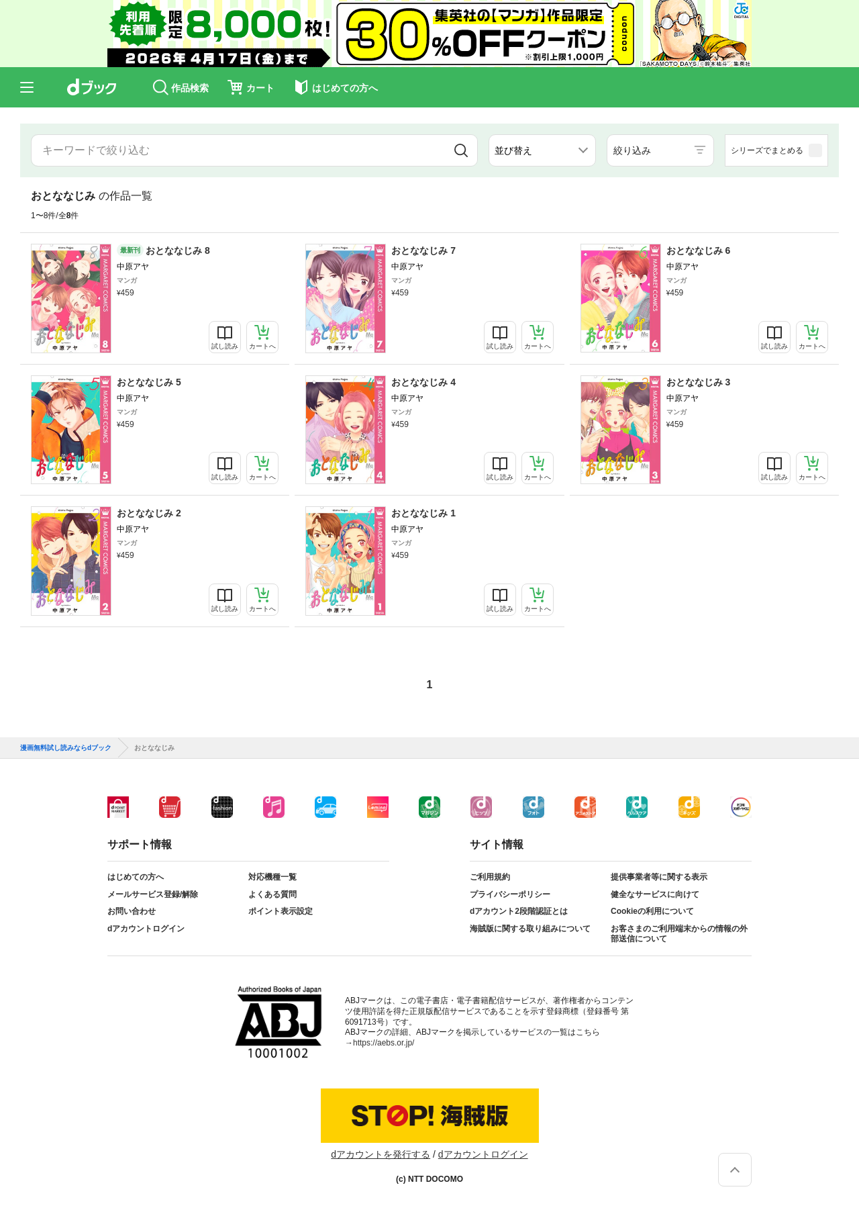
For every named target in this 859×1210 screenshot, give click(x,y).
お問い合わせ (131, 911)
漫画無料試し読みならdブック (65, 748)
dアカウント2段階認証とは (519, 911)
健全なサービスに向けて (655, 894)
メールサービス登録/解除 (152, 894)
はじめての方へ (135, 877)
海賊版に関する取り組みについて (530, 928)
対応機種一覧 (272, 877)
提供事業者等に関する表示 (659, 877)
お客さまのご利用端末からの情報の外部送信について (679, 934)
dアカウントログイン (146, 928)
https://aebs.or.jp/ (383, 1043)
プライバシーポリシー (510, 894)
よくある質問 (272, 894)
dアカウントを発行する (380, 1154)
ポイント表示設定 (280, 911)
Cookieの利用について (652, 911)
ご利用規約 (490, 877)
